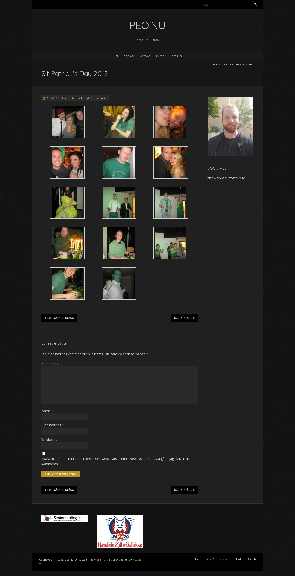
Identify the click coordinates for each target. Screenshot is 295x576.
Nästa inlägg (184, 318)
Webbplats (49, 439)
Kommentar (51, 363)
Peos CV (129, 56)
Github (177, 56)
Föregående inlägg (59, 318)
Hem (116, 56)
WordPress (101, 559)
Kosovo (144, 56)
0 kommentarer (99, 98)
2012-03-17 (52, 98)
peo (66, 98)
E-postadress (52, 425)
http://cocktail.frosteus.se (226, 178)
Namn (47, 410)
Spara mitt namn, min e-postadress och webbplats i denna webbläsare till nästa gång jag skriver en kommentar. (115, 461)
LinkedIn (161, 56)
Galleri (224, 64)
